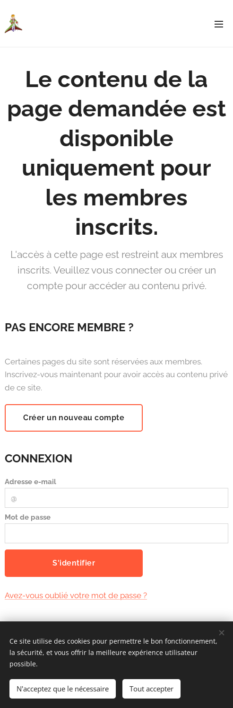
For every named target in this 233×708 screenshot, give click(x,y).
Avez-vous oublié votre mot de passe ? (76, 595)
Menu (219, 24)
